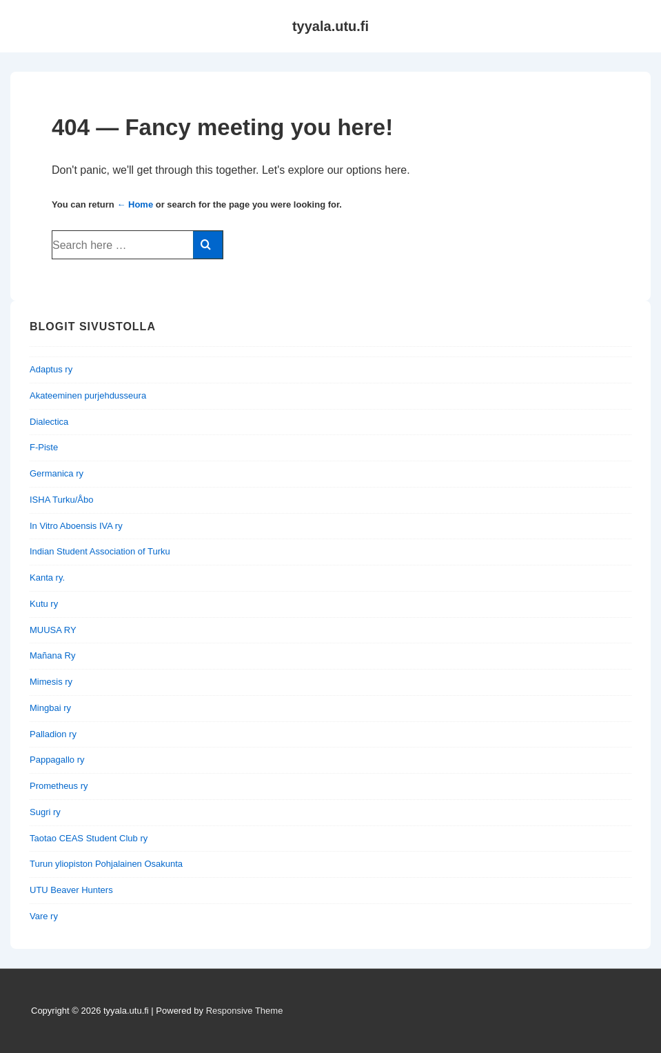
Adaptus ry (51, 369)
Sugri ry (45, 812)
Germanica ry (56, 473)
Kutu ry (44, 604)
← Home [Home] (134, 204)
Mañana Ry (52, 655)
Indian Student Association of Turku (100, 551)
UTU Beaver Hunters (71, 890)
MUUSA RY (53, 630)
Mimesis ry (51, 681)
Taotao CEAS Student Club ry (89, 838)
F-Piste (44, 447)
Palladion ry (53, 734)
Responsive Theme (244, 1010)
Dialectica (49, 422)
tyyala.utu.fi (330, 26)
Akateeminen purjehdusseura (88, 395)
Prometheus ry (59, 786)
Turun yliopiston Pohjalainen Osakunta (106, 864)
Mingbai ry (50, 708)
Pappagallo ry (57, 759)
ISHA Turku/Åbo (62, 499)
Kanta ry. (47, 577)
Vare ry (44, 916)
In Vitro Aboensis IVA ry (76, 526)
